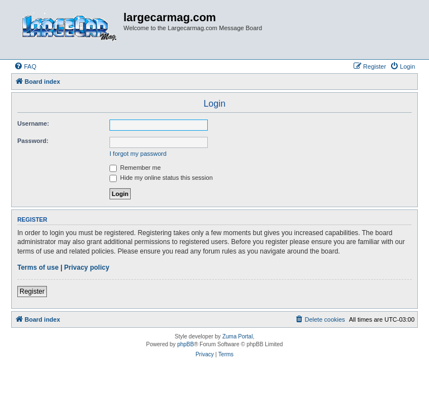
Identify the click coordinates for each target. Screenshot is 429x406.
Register (32, 291)
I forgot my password (137, 153)
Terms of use (38, 267)
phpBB (185, 344)
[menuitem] (25, 66)
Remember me (135, 167)
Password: (33, 140)
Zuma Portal (237, 336)
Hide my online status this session (161, 177)
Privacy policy (86, 267)
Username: (33, 123)
